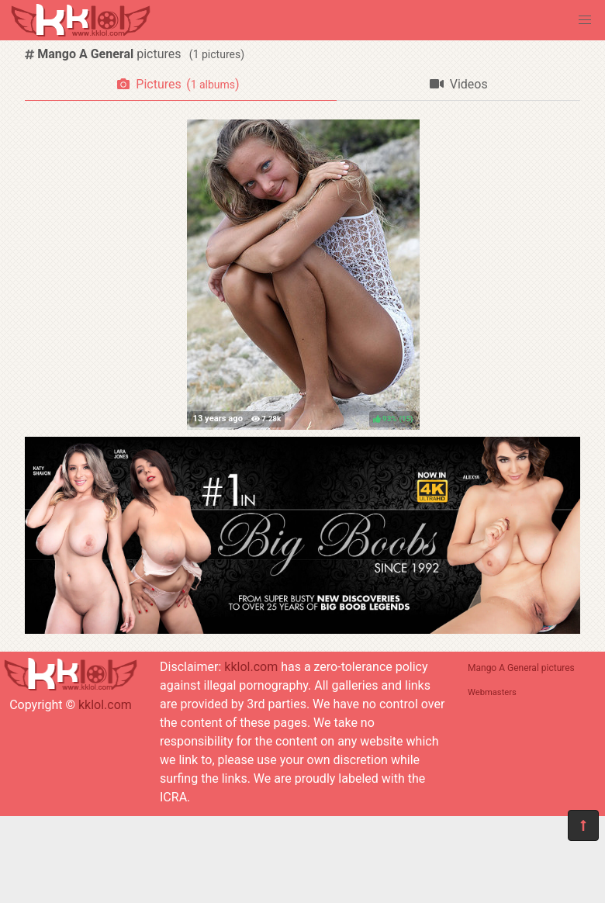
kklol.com (105, 704)
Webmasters (492, 692)
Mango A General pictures (521, 668)
